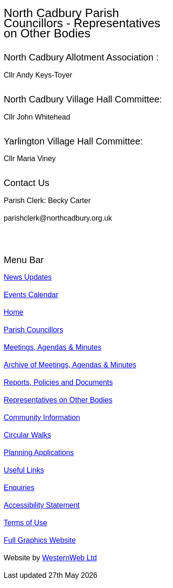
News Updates (28, 277)
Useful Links (24, 470)
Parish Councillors (33, 330)
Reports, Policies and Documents (58, 382)
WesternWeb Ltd (69, 558)
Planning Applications (39, 452)
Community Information (42, 417)
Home (14, 312)
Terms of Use (25, 523)
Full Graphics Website (40, 540)
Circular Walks (27, 435)
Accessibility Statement (42, 505)
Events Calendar (31, 295)
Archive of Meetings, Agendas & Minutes (70, 365)
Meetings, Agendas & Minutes (52, 347)
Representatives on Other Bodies (58, 400)
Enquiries (19, 488)
